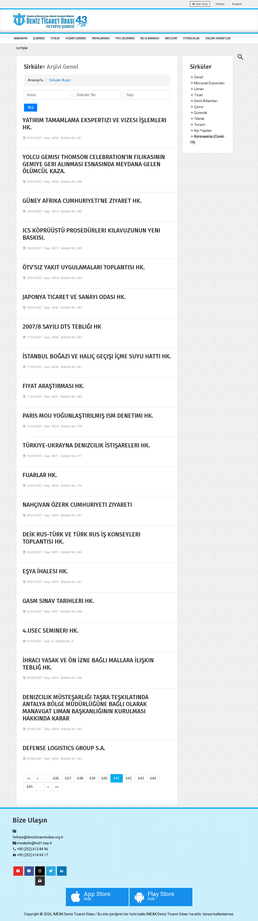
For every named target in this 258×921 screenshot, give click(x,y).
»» (57, 787)
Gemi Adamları (203, 101)
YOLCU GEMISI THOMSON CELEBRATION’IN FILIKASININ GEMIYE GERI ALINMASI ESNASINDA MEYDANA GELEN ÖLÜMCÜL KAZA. (94, 164)
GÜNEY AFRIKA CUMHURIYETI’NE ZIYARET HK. (82, 200)
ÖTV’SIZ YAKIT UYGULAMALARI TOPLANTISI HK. (84, 267)
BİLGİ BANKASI (149, 38)
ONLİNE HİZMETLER (218, 38)
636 (56, 778)
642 (129, 778)
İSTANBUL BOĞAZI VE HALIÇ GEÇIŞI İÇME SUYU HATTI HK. (97, 356)
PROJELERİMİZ (125, 38)
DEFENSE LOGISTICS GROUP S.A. (64, 748)
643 (141, 778)
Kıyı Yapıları (201, 131)
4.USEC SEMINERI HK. (50, 630)
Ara (30, 107)
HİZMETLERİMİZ (75, 38)
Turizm (197, 125)
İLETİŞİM (21, 48)
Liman (197, 89)
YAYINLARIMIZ (101, 38)
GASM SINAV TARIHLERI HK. (58, 601)
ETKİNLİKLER (191, 38)
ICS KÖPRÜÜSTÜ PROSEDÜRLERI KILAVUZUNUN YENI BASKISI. (91, 234)
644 (153, 778)
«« (28, 778)
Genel (196, 77)
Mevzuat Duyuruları (207, 83)
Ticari (196, 95)
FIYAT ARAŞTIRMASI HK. (53, 386)
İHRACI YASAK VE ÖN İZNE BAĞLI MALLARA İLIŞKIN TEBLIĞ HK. (88, 664)
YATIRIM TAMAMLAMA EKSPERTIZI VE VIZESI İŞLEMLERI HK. (94, 124)
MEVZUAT (171, 38)
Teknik (197, 119)
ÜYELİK (55, 38)
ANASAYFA (20, 38)
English (237, 4)
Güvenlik (198, 113)
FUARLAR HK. (40, 475)
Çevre (196, 107)
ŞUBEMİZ (39, 38)
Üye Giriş (199, 4)
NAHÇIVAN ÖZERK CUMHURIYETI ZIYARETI (77, 504)
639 (92, 778)
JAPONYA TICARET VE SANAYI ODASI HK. (74, 297)
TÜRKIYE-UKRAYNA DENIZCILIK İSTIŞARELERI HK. (86, 445)
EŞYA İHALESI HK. (45, 571)
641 (117, 778)
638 (80, 778)
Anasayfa (35, 80)
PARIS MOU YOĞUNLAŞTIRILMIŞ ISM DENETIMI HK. (88, 415)
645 (30, 787)
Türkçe (220, 4)
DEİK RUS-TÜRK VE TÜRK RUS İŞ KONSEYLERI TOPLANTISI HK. (81, 538)
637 (68, 778)
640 (104, 778)
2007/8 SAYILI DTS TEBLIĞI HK (62, 326)
